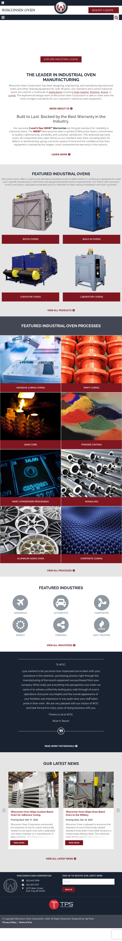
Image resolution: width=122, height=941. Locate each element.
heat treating (81, 92)
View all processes (59, 570)
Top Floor (89, 918)
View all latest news (59, 858)
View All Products (59, 310)
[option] (33, 810)
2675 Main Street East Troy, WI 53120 (35, 889)
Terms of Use (25, 922)
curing (12, 95)
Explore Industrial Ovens (61, 59)
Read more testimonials (59, 745)
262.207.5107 (32, 884)
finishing (95, 92)
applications (55, 92)
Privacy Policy (9, 922)
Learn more (59, 154)
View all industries (59, 645)
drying (104, 92)
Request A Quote (102, 10)
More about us (59, 108)
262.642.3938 (32, 880)
